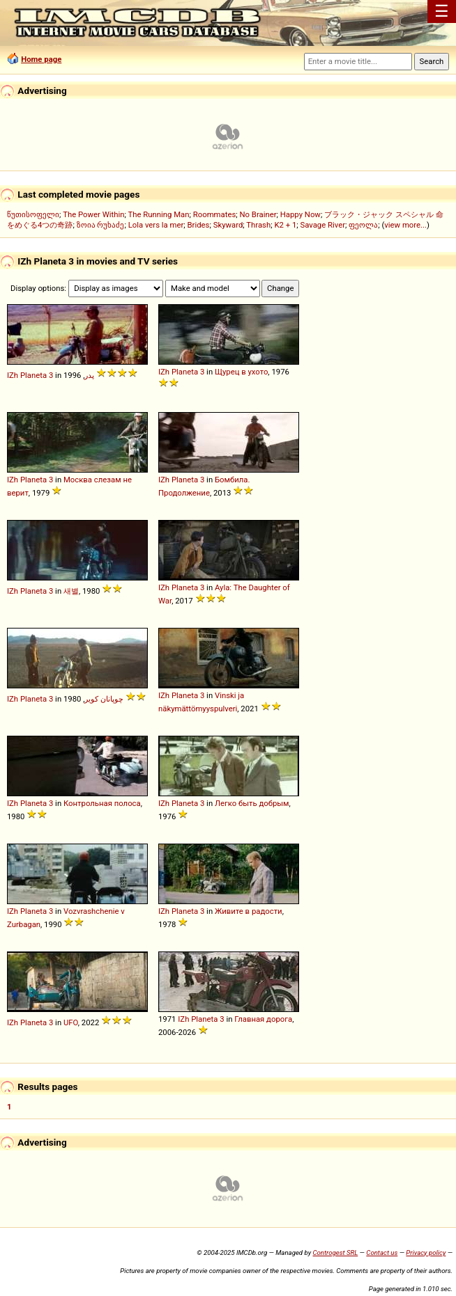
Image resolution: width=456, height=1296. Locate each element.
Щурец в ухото (241, 372)
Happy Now (300, 214)
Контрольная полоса (102, 803)
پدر (89, 375)
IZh (12, 375)
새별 (71, 591)
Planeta (33, 375)
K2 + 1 (285, 225)
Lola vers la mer (156, 225)
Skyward (228, 225)
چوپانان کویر (103, 699)
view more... (405, 225)
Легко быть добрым (252, 803)
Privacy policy (426, 1252)
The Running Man (158, 214)
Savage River (323, 225)
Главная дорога (263, 1019)
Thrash (258, 225)
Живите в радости (248, 911)
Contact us (381, 1252)
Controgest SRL (335, 1252)
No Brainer (257, 214)
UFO (70, 1022)
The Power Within (93, 214)
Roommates (214, 214)
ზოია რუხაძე (101, 225)
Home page (41, 59)
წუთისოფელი (33, 214)
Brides (199, 225)
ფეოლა (363, 225)
